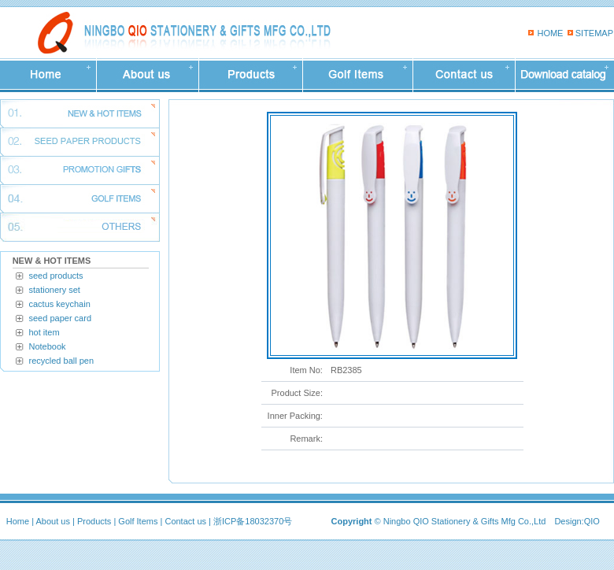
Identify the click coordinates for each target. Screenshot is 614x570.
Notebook (47, 346)
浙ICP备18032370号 (252, 521)
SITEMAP (594, 33)
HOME (550, 33)
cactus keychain (60, 304)
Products (94, 521)
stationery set (54, 289)
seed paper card (60, 318)
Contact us (185, 521)
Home (17, 521)
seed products (56, 275)
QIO (592, 521)
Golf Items (137, 521)
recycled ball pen (61, 360)
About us (53, 521)
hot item (44, 332)
